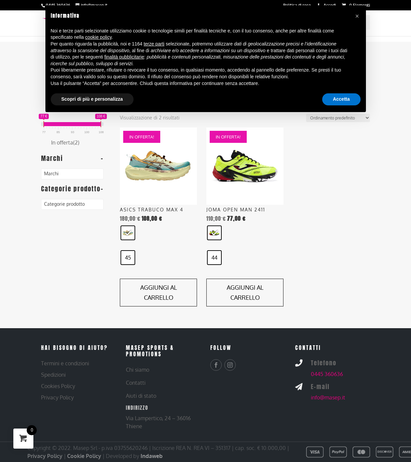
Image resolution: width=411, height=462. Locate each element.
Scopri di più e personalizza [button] (92, 99)
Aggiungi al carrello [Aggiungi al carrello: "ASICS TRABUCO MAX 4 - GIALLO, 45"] (158, 292)
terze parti (154, 44)
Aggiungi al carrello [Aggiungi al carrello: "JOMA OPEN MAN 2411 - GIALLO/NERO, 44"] (245, 292)
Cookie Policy (84, 456)
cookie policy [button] (98, 37)
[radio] (128, 233)
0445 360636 (327, 374)
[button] (357, 16)
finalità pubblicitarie (124, 57)
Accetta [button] (341, 99)
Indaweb (152, 456)
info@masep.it (328, 397)
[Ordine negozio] (338, 118)
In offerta (65, 142)
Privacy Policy (44, 456)
